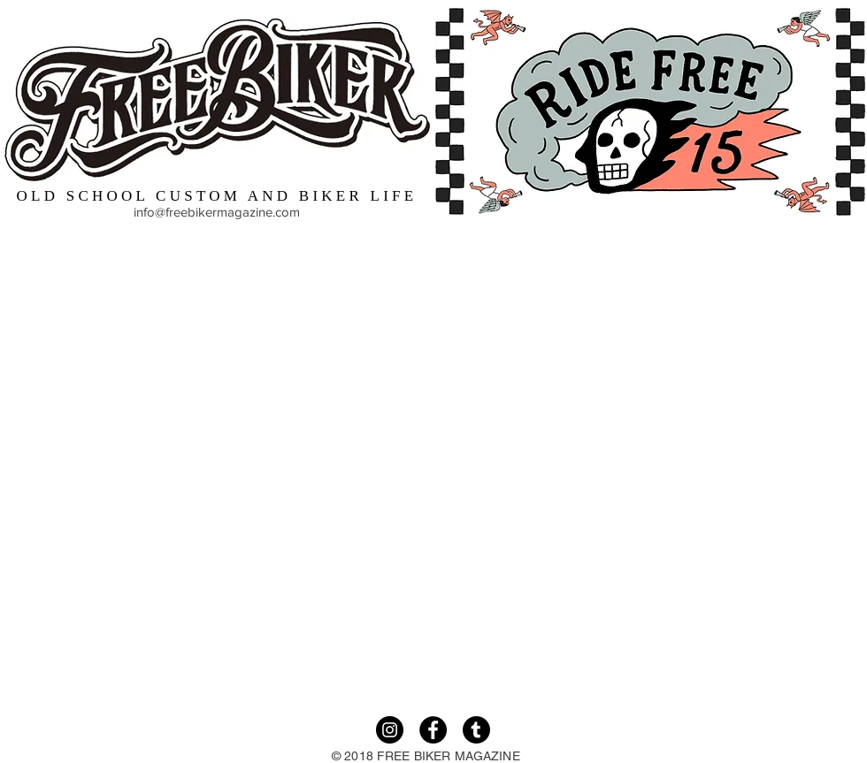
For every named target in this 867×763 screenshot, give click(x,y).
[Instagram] (389, 730)
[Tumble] (476, 730)
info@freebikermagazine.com (217, 211)
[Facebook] (433, 730)
